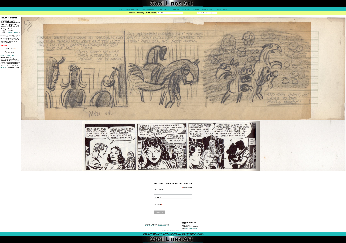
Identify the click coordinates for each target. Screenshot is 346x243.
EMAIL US (3, 67)
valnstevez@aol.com (191, 228)
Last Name (158, 205)
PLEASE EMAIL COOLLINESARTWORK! (157, 226)
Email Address (159, 190)
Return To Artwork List (7, 55)
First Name (158, 197)
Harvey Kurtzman (13, 32)
